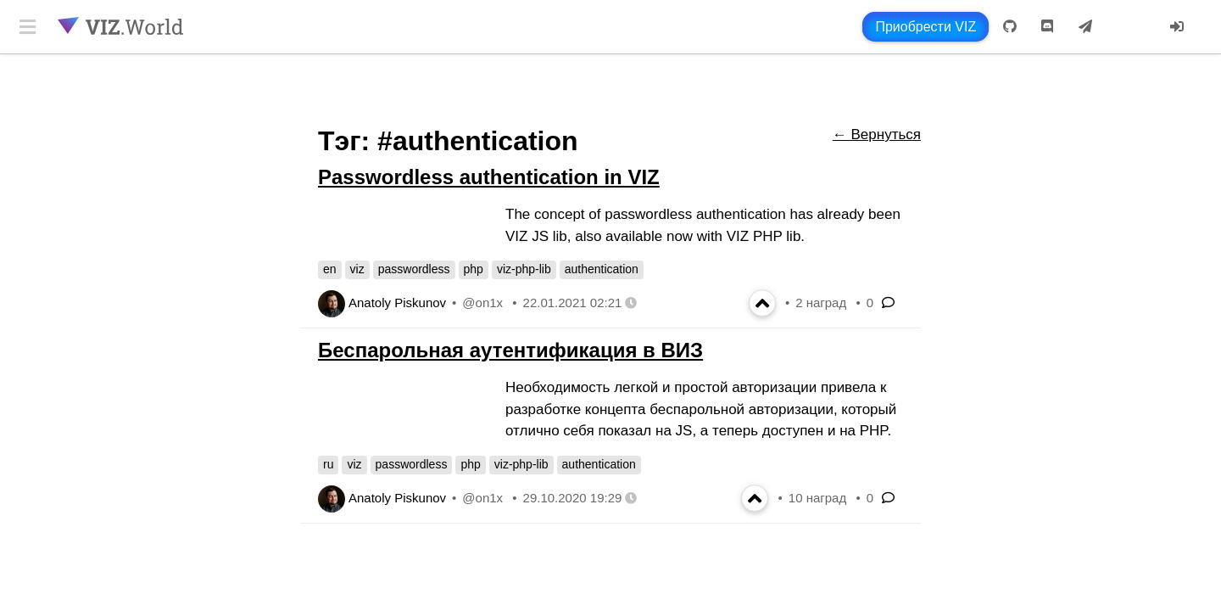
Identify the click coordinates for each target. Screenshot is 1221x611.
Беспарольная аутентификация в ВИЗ (510, 350)
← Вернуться (877, 134)
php (473, 269)
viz (357, 269)
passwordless (414, 269)
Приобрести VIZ (925, 27)
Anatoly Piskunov (397, 302)
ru (328, 464)
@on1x (482, 302)
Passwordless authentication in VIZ (489, 176)
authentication (601, 269)
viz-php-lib (524, 269)
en (330, 269)
